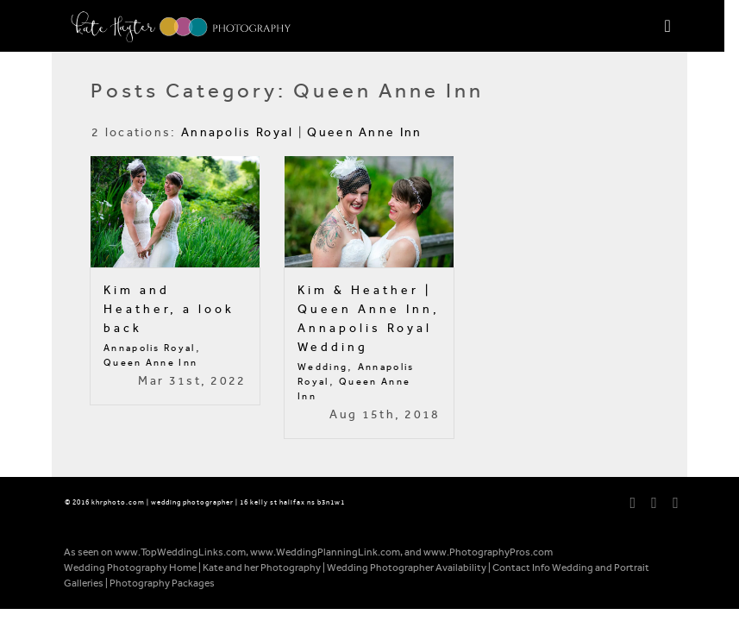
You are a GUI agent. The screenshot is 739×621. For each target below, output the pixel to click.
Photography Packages (162, 583)
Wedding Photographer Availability (406, 567)
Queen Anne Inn (364, 132)
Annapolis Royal (237, 132)
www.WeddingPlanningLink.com (325, 552)
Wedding (322, 367)
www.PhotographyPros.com (488, 552)
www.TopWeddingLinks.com (180, 552)
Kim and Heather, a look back (169, 309)
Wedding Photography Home (130, 567)
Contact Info (521, 567)
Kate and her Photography (262, 567)
